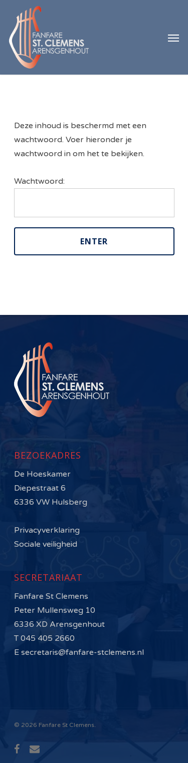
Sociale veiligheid (45, 544)
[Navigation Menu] (173, 38)
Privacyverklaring (47, 530)
